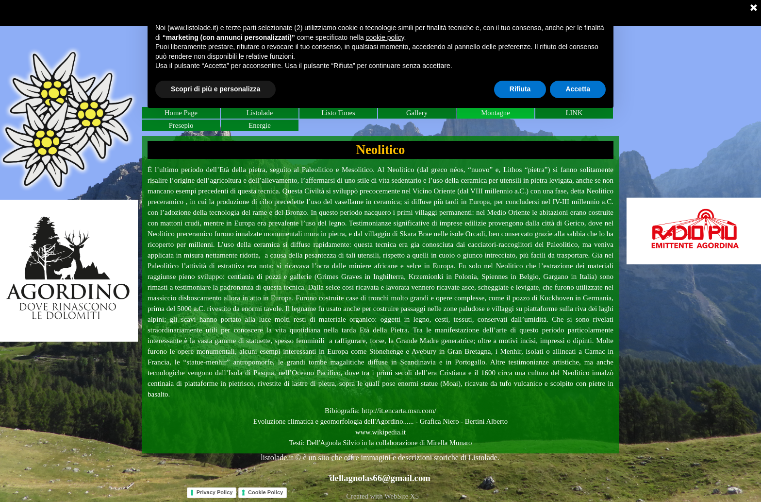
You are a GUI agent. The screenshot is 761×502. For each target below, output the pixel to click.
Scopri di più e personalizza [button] (215, 89)
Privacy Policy (215, 492)
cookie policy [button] (384, 37)
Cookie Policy (265, 492)
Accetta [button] (577, 89)
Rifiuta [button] (520, 89)
